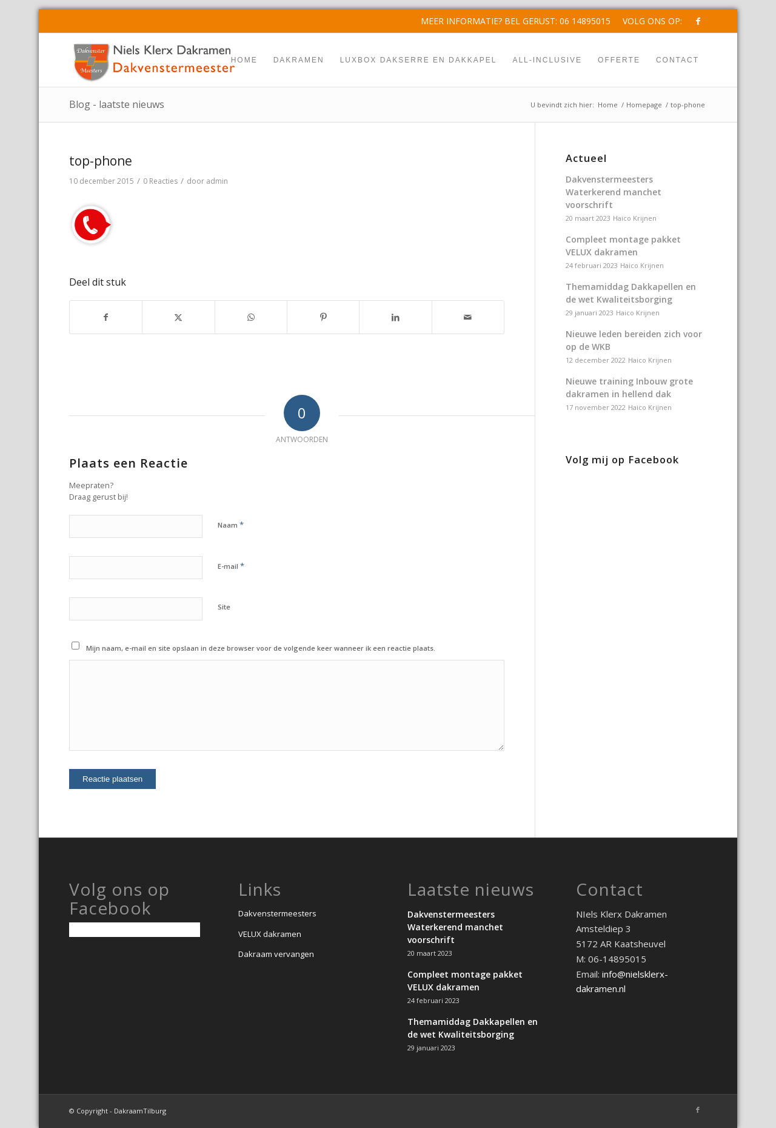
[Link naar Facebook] (698, 21)
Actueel (586, 158)
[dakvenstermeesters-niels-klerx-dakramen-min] (154, 60)
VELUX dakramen (269, 933)
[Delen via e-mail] (468, 317)
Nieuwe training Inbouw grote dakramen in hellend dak (629, 387)
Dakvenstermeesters (277, 913)
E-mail (231, 565)
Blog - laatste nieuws (116, 104)
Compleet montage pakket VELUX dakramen (623, 245)
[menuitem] (649, 21)
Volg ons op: (652, 21)
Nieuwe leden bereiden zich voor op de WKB (634, 340)
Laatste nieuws (470, 889)
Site (224, 606)
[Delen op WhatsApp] (251, 317)
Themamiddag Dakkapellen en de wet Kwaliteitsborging (631, 293)
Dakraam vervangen (276, 953)
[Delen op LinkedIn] (395, 317)
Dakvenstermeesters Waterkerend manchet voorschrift (613, 191)
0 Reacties (160, 181)
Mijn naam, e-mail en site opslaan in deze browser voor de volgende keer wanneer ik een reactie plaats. (260, 648)
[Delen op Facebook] (106, 317)
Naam (231, 524)
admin (217, 181)
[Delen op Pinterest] (323, 317)
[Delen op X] (178, 317)
